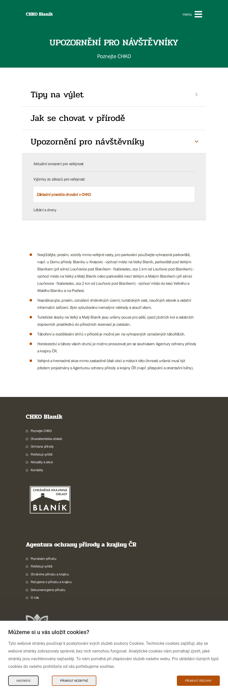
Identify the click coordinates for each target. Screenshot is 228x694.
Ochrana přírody (42, 446)
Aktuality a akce (42, 462)
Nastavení (23, 680)
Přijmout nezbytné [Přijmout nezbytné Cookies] (74, 680)
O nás (35, 597)
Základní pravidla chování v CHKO (64, 194)
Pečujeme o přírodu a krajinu (51, 582)
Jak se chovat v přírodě (78, 118)
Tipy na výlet (57, 94)
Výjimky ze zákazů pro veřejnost (59, 179)
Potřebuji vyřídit (41, 454)
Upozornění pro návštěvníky (87, 141)
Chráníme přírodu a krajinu (50, 574)
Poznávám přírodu (43, 558)
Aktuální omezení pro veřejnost (58, 163)
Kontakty (37, 470)
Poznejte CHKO (41, 431)
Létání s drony (44, 209)
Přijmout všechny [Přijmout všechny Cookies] (198, 680)
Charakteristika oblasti (46, 439)
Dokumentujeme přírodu (48, 590)
